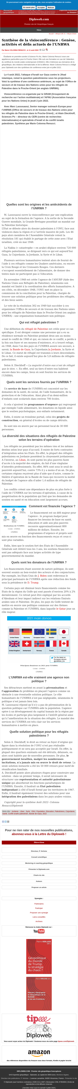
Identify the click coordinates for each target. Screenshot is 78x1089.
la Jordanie (54, 349)
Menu (39, 30)
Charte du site (39, 875)
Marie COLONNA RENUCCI (15, 50)
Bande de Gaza (35, 814)
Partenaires (39, 904)
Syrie (28, 811)
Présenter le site (71, 1078)
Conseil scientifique (39, 857)
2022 (45, 814)
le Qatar (61, 608)
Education (50, 811)
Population (40, 811)
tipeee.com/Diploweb (66, 1041)
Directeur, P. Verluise (39, 851)
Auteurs (39, 881)
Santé (4, 814)
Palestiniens (59, 811)
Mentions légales (62, 1075)
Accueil (51, 33)
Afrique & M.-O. (61, 33)
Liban (22, 460)
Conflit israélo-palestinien (18, 814)
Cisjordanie (70, 811)
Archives (39, 921)
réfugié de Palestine (36, 329)
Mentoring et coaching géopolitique (39, 863)
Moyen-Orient (71, 33)
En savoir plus (29, 7)
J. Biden (42, 575)
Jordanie (15, 811)
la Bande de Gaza (20, 349)
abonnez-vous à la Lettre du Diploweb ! (39, 834)
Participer (39, 908)
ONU (33, 811)
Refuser (51, 7)
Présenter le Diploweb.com (39, 869)
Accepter (41, 7)
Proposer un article (39, 887)
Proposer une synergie (39, 913)
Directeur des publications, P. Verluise (14, 1078)
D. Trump (32, 582)
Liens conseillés (39, 917)
